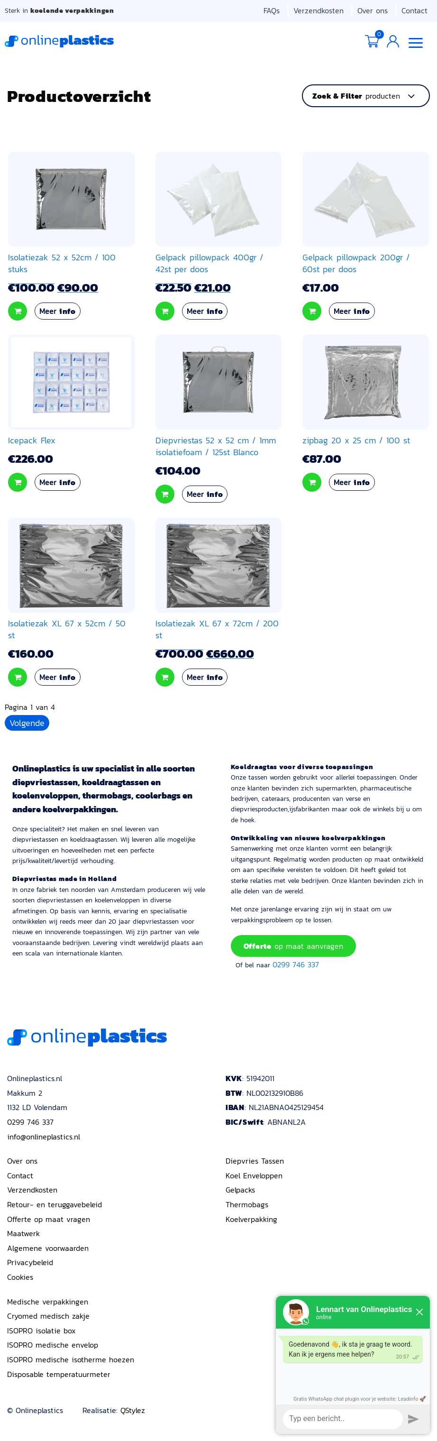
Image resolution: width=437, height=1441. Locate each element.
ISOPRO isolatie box (41, 1328)
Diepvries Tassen (255, 1159)
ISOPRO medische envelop (52, 1343)
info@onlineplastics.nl (43, 1134)
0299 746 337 (296, 963)
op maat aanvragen (293, 946)
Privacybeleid (30, 1260)
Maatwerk (23, 1231)
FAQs (272, 10)
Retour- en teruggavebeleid (54, 1202)
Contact (414, 10)
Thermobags (247, 1202)
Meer (57, 313)
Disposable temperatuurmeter (58, 1372)
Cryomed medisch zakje (48, 1314)
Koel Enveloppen (254, 1173)
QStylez (132, 1408)
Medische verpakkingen (47, 1299)
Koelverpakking (251, 1217)
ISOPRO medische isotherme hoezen (70, 1357)
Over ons (372, 10)
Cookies (20, 1275)
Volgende (27, 724)
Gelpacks (240, 1187)
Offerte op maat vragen (48, 1217)
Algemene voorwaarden (48, 1246)
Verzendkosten (318, 10)
